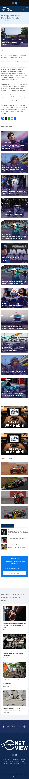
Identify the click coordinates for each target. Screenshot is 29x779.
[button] (14, 417)
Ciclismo (11, 761)
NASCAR (14, 512)
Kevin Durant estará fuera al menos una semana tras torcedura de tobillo (17, 547)
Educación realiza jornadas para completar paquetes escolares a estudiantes (13, 653)
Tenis (5, 761)
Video (24, 763)
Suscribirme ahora (14, 573)
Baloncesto (16, 759)
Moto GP (14, 497)
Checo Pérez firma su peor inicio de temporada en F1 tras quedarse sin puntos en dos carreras (13, 348)
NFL (23, 761)
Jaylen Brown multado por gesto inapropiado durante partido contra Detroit (18, 533)
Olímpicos (17, 761)
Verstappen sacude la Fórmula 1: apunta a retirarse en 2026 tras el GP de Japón (13, 169)
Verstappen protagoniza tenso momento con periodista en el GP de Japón (13, 259)
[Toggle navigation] (27, 8)
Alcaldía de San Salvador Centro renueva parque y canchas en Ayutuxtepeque (13, 681)
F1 (14, 483)
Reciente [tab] (21, 526)
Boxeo (6, 763)
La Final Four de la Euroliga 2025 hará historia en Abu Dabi (17, 539)
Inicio (2, 21)
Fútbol (9, 759)
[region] (14, 417)
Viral (11, 763)
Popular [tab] (8, 526)
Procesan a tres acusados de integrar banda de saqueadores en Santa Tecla (14, 625)
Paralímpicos (17, 763)
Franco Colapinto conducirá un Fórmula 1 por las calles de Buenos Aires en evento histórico (14, 146)
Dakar (14, 468)
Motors (8, 21)
